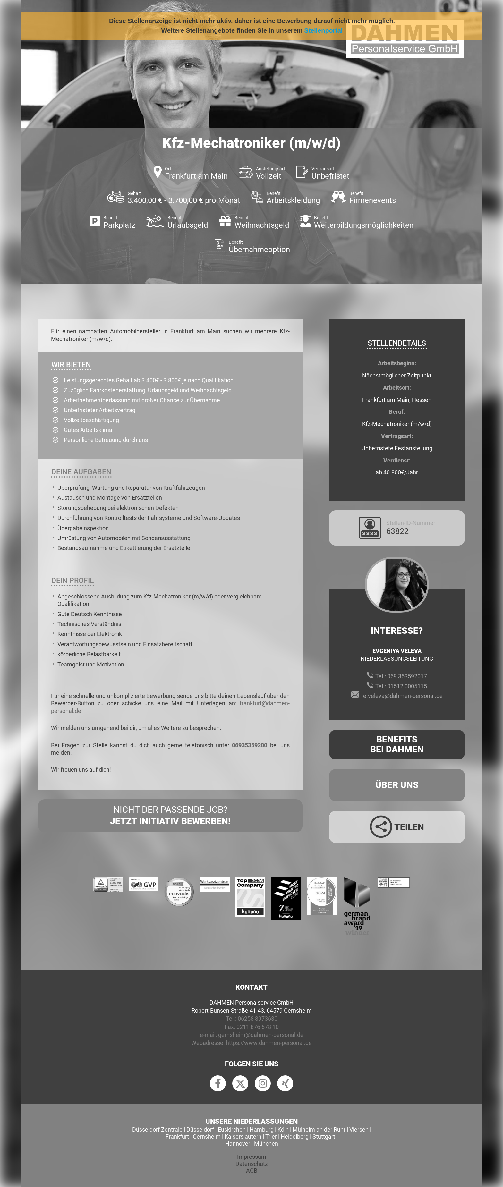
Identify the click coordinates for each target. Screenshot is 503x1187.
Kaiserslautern (243, 1136)
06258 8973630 (257, 1018)
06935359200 (249, 745)
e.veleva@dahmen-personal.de (403, 695)
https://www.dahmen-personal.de (269, 1042)
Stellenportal (323, 30)
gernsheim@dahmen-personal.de (260, 1034)
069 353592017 (407, 676)
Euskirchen (232, 1129)
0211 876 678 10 (257, 1026)
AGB (251, 1170)
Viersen (359, 1129)
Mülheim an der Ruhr (319, 1129)
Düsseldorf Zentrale (157, 1129)
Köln (283, 1129)
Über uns (397, 785)
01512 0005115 (407, 686)
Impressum (251, 1156)
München (266, 1143)
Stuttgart (323, 1136)
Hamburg (262, 1129)
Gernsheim (207, 1136)
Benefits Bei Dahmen (397, 744)
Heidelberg (295, 1136)
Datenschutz (251, 1163)
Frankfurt (177, 1136)
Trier (271, 1136)
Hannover (237, 1143)
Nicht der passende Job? (170, 815)
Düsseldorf (200, 1129)
